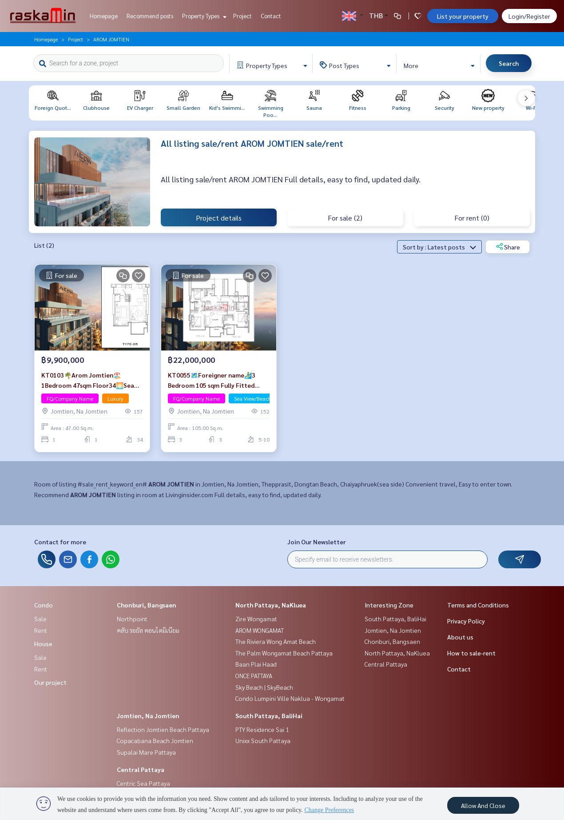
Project (242, 16)
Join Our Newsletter (316, 542)
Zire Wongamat (256, 619)
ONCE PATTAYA (253, 675)
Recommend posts (150, 16)
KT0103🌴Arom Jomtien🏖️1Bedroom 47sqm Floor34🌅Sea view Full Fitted (87, 380)
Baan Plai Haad (256, 664)
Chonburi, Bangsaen (146, 605)
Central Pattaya (140, 769)
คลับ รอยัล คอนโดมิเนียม (148, 630)
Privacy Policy (466, 621)
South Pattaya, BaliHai (268, 715)
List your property (463, 16)
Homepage (104, 16)
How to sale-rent (471, 653)
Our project (50, 682)
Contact (271, 16)
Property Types (203, 16)
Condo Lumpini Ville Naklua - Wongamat (290, 698)
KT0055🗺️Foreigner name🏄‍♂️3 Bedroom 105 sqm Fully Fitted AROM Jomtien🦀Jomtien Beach (214, 380)
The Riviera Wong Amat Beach (275, 641)
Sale (40, 619)
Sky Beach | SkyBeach (264, 687)
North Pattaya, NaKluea (270, 605)
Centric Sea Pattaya (143, 783)
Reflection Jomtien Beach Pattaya (163, 729)
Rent (40, 630)
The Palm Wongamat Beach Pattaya (284, 653)
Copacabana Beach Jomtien (155, 740)
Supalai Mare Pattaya (146, 752)
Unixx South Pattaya (262, 740)
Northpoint (132, 619)
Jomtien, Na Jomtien (148, 715)
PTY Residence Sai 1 (262, 729)
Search (509, 63)
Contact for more (60, 542)
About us (460, 637)
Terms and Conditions (478, 605)
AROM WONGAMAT (259, 630)
